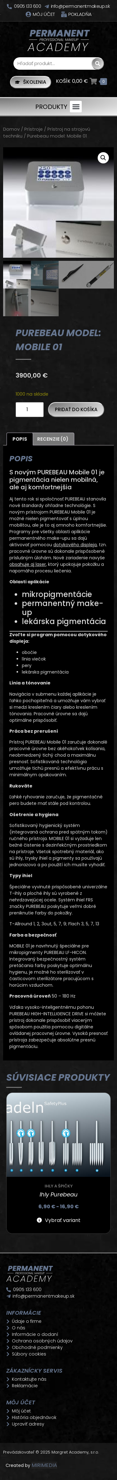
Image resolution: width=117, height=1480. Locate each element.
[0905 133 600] (9, 6)
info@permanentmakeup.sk (80, 6)
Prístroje (33, 129)
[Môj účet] (28, 14)
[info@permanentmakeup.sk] (46, 6)
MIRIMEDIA (44, 1465)
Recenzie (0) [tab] (52, 439)
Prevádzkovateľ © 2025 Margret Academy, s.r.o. (51, 1452)
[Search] (97, 63)
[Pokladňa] (64, 14)
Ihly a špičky (59, 1186)
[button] (76, 107)
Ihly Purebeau (59, 1194)
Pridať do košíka (76, 409)
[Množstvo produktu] (30, 409)
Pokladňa (80, 14)
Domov (11, 129)
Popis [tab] (19, 439)
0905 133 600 (27, 6)
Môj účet (44, 14)
